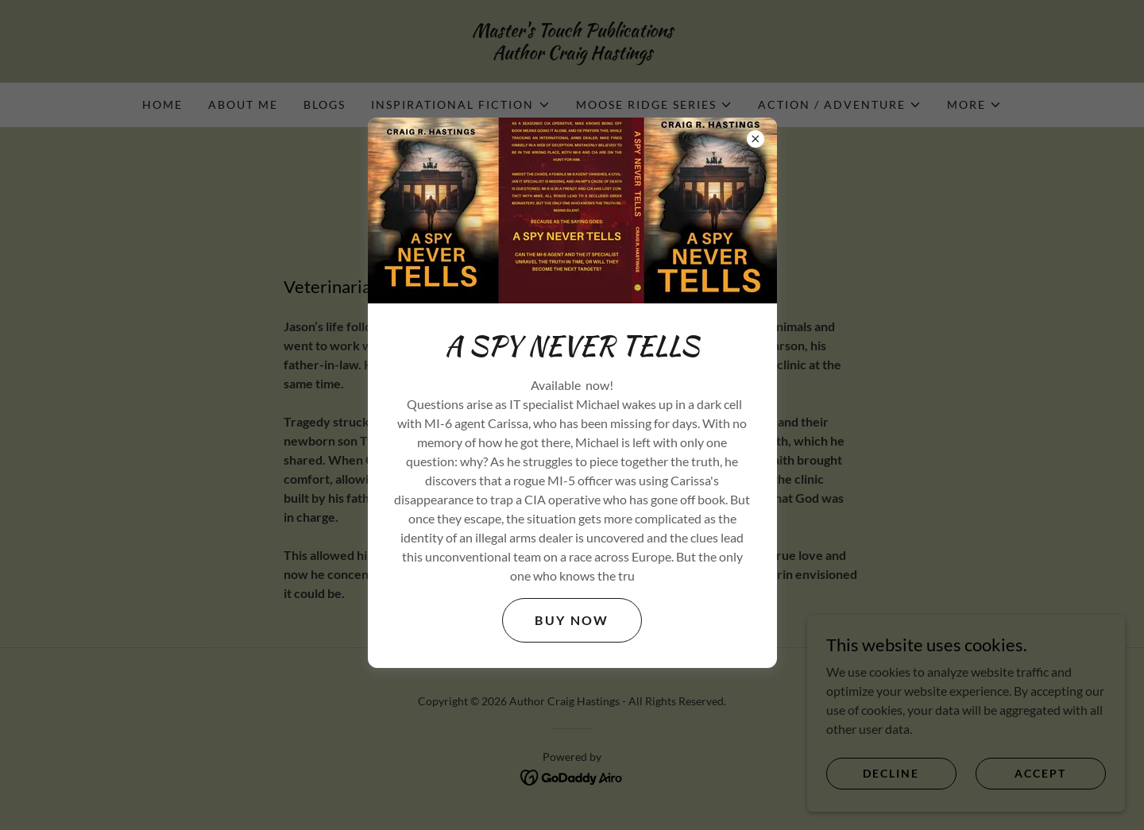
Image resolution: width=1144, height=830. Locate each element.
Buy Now (572, 619)
